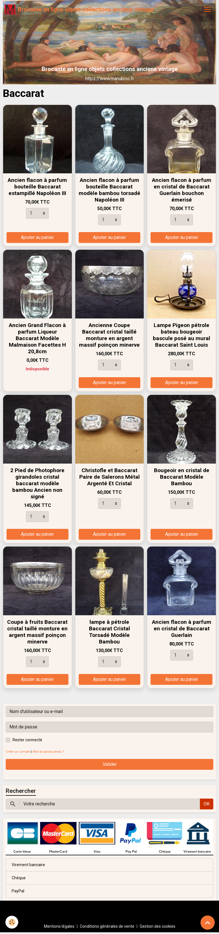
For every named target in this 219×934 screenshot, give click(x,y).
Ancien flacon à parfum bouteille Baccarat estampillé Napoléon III (37, 186)
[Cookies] (12, 922)
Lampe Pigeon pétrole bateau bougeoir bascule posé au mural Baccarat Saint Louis (181, 335)
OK (207, 804)
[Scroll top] (207, 922)
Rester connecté (27, 740)
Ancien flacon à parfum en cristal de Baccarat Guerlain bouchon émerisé (181, 190)
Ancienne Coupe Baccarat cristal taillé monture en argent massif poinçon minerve (109, 335)
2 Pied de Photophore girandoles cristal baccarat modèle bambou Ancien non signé (37, 483)
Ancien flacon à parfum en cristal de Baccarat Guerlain (181, 628)
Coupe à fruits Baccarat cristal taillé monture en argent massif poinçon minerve (37, 632)
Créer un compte (18, 752)
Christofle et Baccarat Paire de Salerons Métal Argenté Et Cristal (109, 477)
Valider (110, 764)
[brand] (79, 9)
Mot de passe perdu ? (48, 752)
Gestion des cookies (157, 926)
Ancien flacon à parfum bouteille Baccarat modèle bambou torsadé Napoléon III (109, 190)
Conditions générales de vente (107, 926)
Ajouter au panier (37, 237)
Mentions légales (59, 926)
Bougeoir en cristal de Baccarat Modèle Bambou (181, 477)
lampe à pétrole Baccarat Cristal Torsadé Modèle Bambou (109, 632)
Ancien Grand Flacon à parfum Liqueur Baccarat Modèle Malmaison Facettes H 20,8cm (37, 338)
